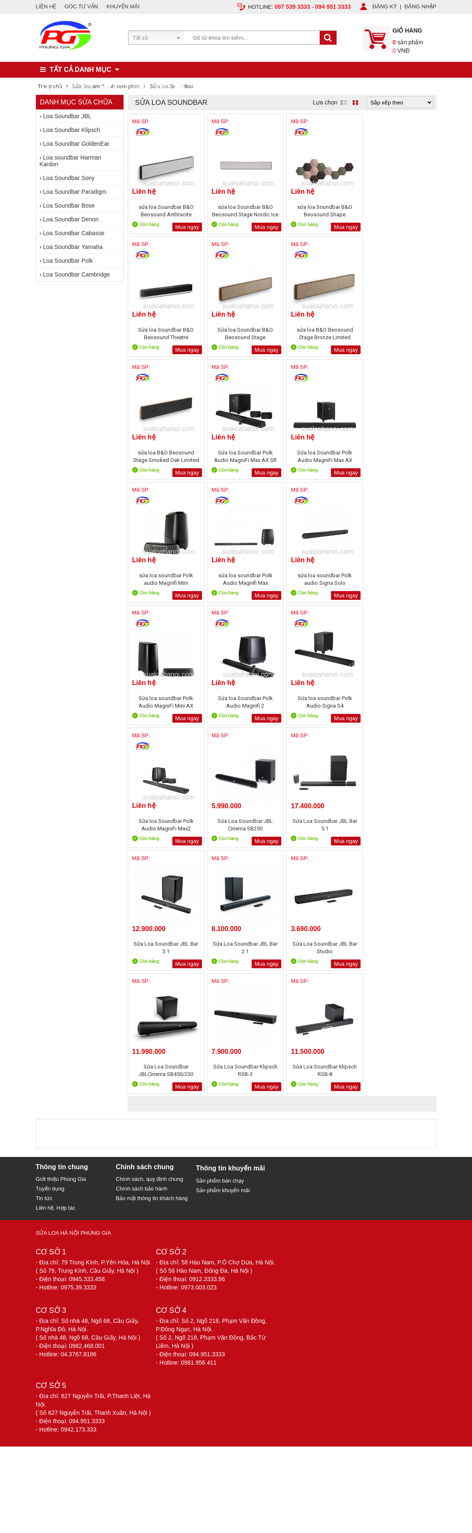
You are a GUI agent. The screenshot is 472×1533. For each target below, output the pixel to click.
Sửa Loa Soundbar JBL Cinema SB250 (165, 702)
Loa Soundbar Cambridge (76, 274)
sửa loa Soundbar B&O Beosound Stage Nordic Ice (243, 211)
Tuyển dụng (50, 943)
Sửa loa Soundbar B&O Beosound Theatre (398, 211)
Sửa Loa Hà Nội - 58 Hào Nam (340, 925)
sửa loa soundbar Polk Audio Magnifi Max (320, 456)
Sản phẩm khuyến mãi (223, 945)
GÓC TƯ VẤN (81, 6)
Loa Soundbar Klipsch (71, 130)
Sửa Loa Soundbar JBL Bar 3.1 (320, 702)
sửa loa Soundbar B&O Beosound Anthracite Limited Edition (165, 211)
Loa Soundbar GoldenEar (76, 143)
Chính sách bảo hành (141, 943)
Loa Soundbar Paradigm (74, 191)
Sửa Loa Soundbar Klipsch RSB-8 (398, 825)
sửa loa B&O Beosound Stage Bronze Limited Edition (243, 333)
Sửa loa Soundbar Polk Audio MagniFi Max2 (398, 579)
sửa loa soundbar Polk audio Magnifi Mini (243, 456)
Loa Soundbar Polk (68, 260)
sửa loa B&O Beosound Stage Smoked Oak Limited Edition (320, 333)
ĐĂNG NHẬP (420, 6)
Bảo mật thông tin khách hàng (152, 952)
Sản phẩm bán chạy (220, 935)
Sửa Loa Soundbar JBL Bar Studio (165, 825)
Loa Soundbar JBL (67, 116)
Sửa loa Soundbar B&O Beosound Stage (165, 333)
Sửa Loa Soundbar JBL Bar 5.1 (242, 702)
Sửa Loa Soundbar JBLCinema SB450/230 (242, 825)
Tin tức (44, 952)
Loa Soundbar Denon (70, 219)
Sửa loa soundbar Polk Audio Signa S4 (320, 579)
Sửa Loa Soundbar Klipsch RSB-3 (320, 825)
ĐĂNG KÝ (385, 6)
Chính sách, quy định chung (149, 933)
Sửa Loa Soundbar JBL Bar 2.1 (398, 702)
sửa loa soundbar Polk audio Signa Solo (398, 456)
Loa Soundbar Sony (69, 178)
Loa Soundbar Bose (69, 205)
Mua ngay (185, 227)
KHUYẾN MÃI (122, 6)
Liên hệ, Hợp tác (56, 962)
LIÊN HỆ (46, 6)
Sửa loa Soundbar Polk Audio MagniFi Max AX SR (398, 333)
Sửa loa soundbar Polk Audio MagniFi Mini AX (165, 579)
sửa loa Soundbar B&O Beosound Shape (320, 211)
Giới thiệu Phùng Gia (61, 933)
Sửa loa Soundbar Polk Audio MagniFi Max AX (165, 456)
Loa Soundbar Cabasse (73, 233)
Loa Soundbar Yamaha (73, 247)
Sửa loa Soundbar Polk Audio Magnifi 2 (242, 579)
